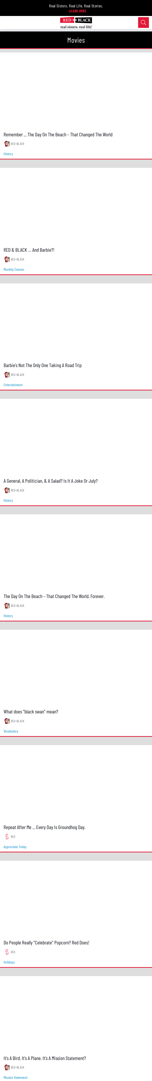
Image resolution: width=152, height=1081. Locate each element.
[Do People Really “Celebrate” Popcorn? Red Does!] (76, 899)
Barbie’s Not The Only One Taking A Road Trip (43, 365)
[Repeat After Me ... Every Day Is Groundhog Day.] (76, 783)
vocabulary (11, 731)
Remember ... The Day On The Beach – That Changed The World (58, 134)
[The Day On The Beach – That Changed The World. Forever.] (76, 552)
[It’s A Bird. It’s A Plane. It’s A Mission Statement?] (76, 1014)
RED (13, 837)
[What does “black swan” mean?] (76, 668)
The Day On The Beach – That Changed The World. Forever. (54, 596)
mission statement (16, 1077)
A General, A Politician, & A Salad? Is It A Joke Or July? (51, 480)
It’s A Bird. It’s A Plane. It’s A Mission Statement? (45, 1058)
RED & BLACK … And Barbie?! (29, 249)
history (8, 153)
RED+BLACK (17, 144)
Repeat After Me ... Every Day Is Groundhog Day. (44, 827)
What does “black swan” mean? (31, 711)
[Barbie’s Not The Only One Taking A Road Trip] (76, 321)
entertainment (13, 384)
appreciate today (15, 846)
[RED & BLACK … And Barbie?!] (76, 206)
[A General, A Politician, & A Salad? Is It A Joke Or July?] (76, 437)
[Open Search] (143, 22)
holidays (9, 962)
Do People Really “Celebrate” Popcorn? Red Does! (47, 942)
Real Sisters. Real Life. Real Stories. (76, 5)
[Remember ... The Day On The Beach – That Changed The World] (76, 90)
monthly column (14, 269)
